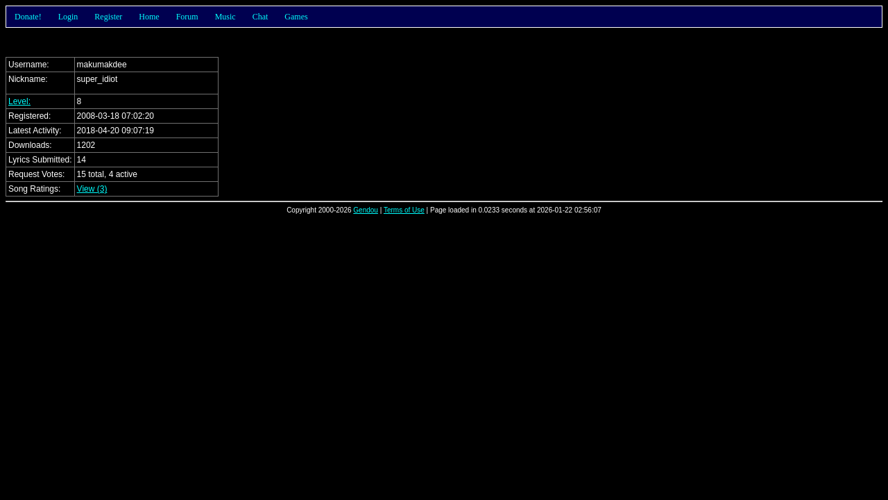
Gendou (365, 210)
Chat (260, 17)
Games (295, 17)
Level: (19, 101)
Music (225, 17)
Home (149, 17)
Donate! (28, 17)
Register (108, 17)
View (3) (92, 189)
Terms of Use (404, 210)
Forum (187, 17)
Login (68, 17)
